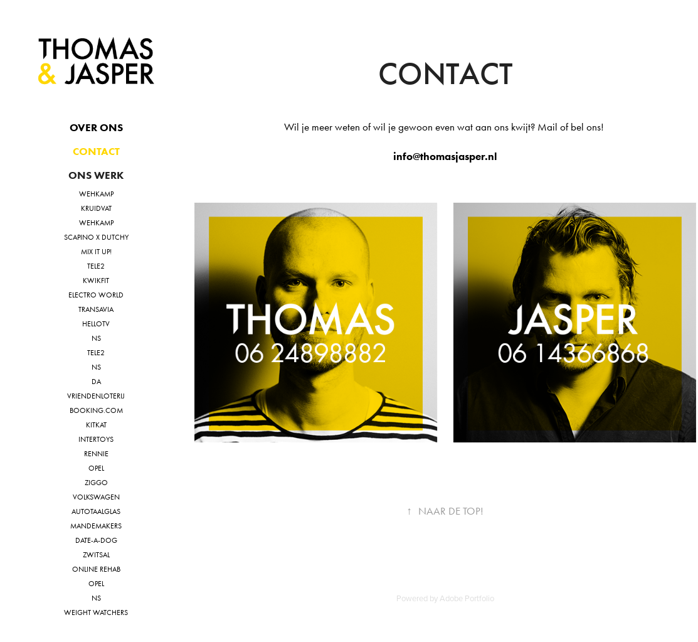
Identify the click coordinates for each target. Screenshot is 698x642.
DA (96, 381)
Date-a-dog (96, 540)
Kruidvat (96, 208)
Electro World (96, 295)
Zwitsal (96, 554)
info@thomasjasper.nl (445, 156)
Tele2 (96, 266)
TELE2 (96, 352)
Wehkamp (96, 194)
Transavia (96, 309)
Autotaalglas (95, 511)
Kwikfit (96, 280)
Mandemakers (96, 526)
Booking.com (96, 410)
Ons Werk (96, 175)
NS (96, 338)
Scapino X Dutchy (96, 237)
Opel (96, 468)
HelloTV (96, 323)
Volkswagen (96, 497)
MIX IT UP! (96, 251)
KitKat (96, 424)
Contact (96, 151)
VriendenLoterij (96, 396)
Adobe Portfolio (467, 598)
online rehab (96, 569)
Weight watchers (96, 612)
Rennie (96, 453)
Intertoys (96, 439)
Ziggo (96, 482)
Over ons (96, 127)
